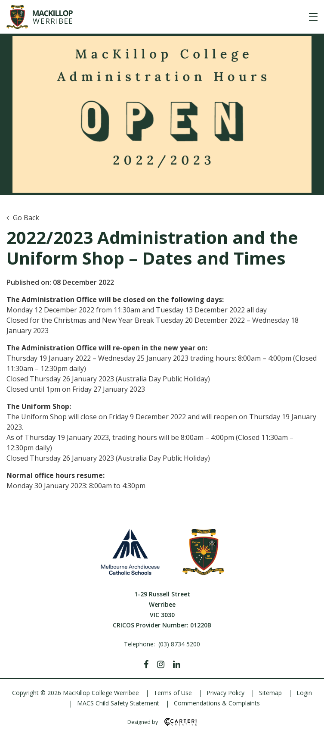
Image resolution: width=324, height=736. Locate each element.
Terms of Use (173, 693)
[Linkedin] (176, 664)
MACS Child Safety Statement (118, 703)
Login (304, 693)
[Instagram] (160, 664)
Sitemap (270, 693)
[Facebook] (146, 664)
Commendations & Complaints (217, 703)
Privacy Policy (225, 693)
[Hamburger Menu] (313, 16)
